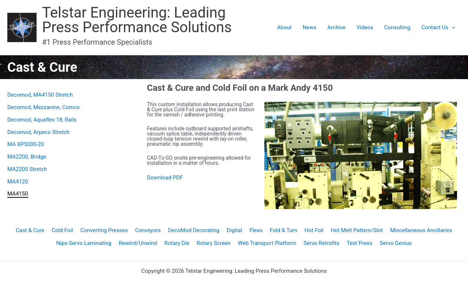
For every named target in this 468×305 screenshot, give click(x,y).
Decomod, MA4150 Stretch (40, 95)
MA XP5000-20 (25, 144)
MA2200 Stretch (27, 169)
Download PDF (165, 177)
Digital (234, 230)
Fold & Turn (283, 230)
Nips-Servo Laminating (84, 243)
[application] (451, 27)
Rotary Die (176, 243)
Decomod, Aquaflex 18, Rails (41, 119)
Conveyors (148, 230)
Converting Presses (104, 230)
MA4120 (17, 181)
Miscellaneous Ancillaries (421, 230)
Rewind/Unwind (138, 243)
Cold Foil (62, 230)
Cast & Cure (30, 230)
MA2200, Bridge (26, 156)
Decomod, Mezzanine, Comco (43, 107)
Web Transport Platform (267, 243)
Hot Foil (314, 230)
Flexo (256, 230)
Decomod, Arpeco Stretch (38, 132)
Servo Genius (396, 243)
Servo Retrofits (321, 243)
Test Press (359, 243)
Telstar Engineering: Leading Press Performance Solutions (137, 20)
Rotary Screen (214, 243)
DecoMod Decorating (193, 230)
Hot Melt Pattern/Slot (357, 230)
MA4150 (17, 193)
